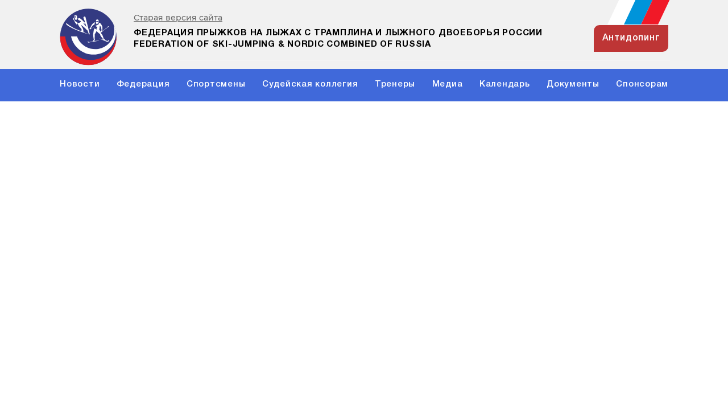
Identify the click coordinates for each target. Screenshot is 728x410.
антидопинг (631, 38)
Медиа (447, 84)
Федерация (143, 84)
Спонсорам (642, 84)
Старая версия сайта (178, 18)
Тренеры (395, 84)
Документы (573, 84)
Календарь (504, 84)
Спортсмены (216, 84)
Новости (80, 84)
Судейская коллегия (310, 84)
